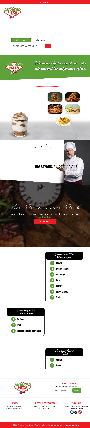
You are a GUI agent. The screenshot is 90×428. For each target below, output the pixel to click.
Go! (48, 46)
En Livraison (21, 40)
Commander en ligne (71, 425)
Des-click (60, 425)
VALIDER (76, 390)
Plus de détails (45, 221)
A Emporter (41, 40)
